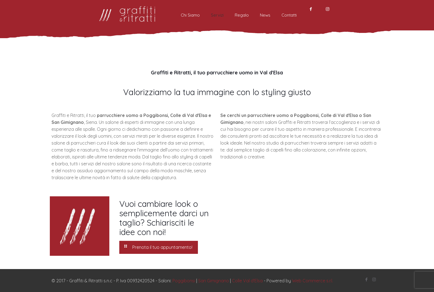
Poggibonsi (183, 280)
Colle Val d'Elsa (247, 280)
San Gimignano (213, 280)
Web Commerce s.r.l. (312, 280)
